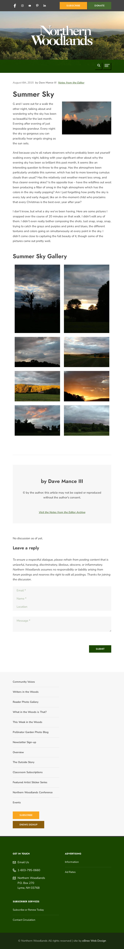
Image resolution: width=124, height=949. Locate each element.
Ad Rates (70, 872)
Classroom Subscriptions (28, 772)
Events (17, 802)
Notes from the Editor (71, 82)
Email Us (23, 862)
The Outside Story (23, 762)
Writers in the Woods (26, 692)
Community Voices (24, 682)
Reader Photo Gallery (25, 702)
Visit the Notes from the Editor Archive (62, 512)
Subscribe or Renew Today (28, 910)
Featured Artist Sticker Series (30, 782)
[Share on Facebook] (106, 87)
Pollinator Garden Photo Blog (30, 732)
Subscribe (26, 815)
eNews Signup (28, 824)
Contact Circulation (24, 920)
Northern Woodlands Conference (33, 792)
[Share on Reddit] (108, 87)
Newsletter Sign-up (24, 742)
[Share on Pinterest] (110, 87)
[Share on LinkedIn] (104, 87)
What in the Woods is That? (30, 712)
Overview (18, 752)
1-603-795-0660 (29, 870)
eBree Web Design (94, 941)
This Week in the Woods (27, 722)
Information (72, 862)
